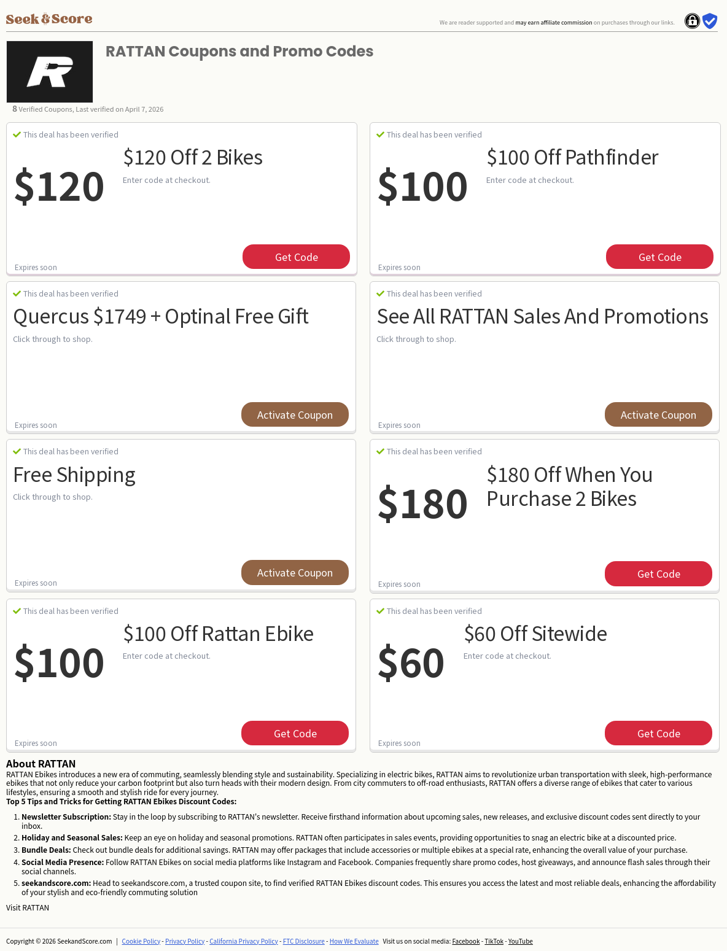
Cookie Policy (141, 940)
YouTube (520, 940)
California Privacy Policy (243, 940)
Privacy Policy (184, 940)
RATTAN (35, 907)
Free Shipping (74, 473)
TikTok (493, 940)
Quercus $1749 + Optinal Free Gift (161, 315)
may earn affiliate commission (553, 22)
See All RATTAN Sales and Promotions (542, 315)
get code (296, 256)
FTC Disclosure (304, 940)
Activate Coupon (295, 414)
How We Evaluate (354, 940)
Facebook (466, 940)
